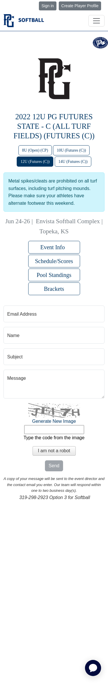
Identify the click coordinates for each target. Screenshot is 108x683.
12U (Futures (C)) (35, 161)
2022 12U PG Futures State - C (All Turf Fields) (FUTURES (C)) (54, 126)
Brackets (54, 289)
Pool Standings (54, 275)
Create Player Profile (79, 5)
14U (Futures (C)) (73, 161)
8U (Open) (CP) (35, 150)
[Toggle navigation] (96, 21)
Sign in (47, 5)
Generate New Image (54, 421)
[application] (93, 668)
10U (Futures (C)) (71, 150)
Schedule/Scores (54, 261)
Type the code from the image (54, 437)
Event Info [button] (54, 247)
